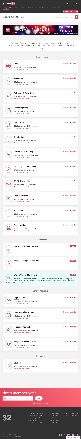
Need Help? (55, 413)
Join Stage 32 (74, 3)
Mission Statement (36, 415)
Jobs (16, 8)
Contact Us (55, 422)
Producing (18, 210)
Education (23, 8)
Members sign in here (40, 403)
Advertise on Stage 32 (35, 420)
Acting (17, 64)
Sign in (66, 3)
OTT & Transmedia (22, 181)
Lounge (5, 8)
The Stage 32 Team (36, 413)
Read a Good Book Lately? (25, 312)
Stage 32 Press (38, 418)
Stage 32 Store (73, 415)
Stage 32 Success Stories (25, 342)
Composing (19, 122)
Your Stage (18, 363)
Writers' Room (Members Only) (27, 275)
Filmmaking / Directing (23, 152)
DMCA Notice (54, 418)
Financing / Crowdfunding (25, 166)
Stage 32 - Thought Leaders (26, 246)
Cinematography (21, 108)
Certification (32, 8)
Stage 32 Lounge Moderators (26, 261)
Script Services (43, 8)
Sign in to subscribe (69, 63)
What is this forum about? (21, 69)
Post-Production (21, 196)
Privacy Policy (54, 420)
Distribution (19, 137)
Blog (10, 8)
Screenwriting (20, 225)
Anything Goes (20, 297)
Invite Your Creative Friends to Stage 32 (14, 436)
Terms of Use (54, 415)
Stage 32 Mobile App (71, 413)
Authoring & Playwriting (24, 93)
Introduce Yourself (22, 327)
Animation (18, 78)
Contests (53, 8)
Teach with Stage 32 (36, 422)
